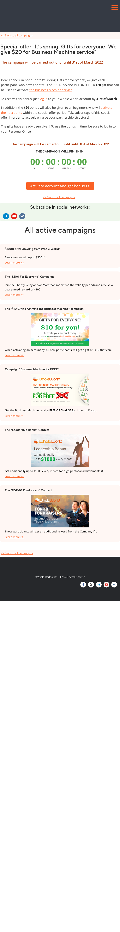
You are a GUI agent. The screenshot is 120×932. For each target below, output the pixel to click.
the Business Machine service (50, 90)
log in (43, 99)
